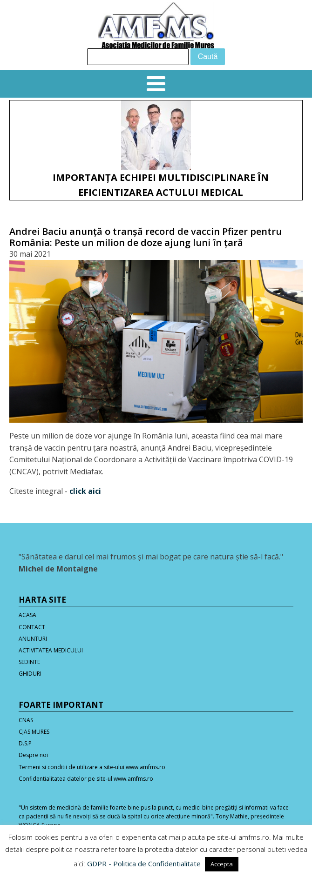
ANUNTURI (33, 639)
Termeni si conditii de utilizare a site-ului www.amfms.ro (92, 767)
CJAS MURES (34, 732)
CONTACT (32, 627)
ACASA (27, 615)
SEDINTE (29, 662)
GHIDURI (30, 674)
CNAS (26, 720)
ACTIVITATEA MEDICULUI (51, 650)
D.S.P (25, 743)
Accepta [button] (221, 864)
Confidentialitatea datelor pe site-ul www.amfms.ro (86, 779)
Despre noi (33, 755)
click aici (85, 491)
